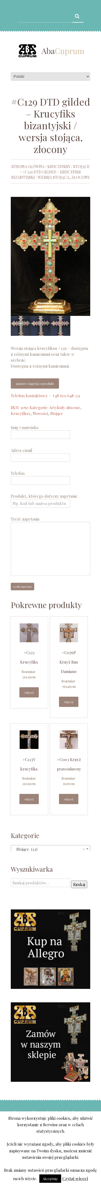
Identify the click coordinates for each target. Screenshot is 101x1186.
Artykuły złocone (64, 407)
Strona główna (28, 166)
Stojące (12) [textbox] (49, 849)
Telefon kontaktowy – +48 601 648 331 (45, 395)
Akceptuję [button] (50, 1178)
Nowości (40, 413)
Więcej (29, 692)
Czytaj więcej (75, 1178)
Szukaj (79, 884)
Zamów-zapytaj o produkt (35, 383)
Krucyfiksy (58, 166)
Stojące (81, 166)
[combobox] (50, 849)
